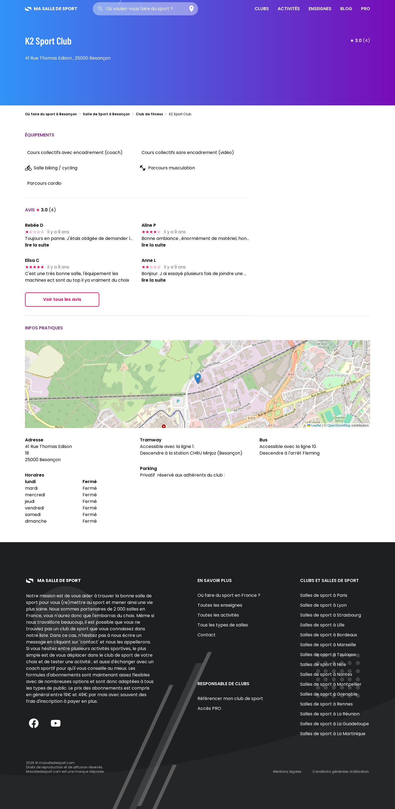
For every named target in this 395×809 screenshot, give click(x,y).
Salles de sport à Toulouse (328, 654)
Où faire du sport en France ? (229, 595)
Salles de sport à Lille (322, 625)
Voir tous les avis (62, 299)
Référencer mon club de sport (230, 698)
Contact (207, 635)
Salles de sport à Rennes (326, 704)
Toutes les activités (218, 615)
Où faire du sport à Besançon (51, 114)
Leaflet (314, 425)
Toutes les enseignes (220, 605)
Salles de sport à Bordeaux (328, 635)
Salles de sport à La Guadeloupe (334, 724)
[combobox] (145, 8)
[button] (197, 378)
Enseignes (320, 8)
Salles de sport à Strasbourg (330, 615)
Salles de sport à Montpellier (331, 684)
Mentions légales (287, 771)
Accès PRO (209, 708)
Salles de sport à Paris (323, 595)
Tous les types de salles (223, 625)
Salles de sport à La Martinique (332, 733)
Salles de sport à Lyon (323, 605)
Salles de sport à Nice (323, 664)
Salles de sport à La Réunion (330, 714)
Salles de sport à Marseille (328, 645)
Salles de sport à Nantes (326, 674)
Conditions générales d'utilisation (340, 771)
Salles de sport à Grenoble (328, 694)
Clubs (262, 8)
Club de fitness (149, 114)
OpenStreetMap (339, 425)
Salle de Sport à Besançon (106, 114)
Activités (289, 8)
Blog (346, 8)
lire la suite (37, 245)
